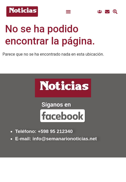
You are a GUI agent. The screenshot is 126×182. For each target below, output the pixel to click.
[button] (68, 11)
